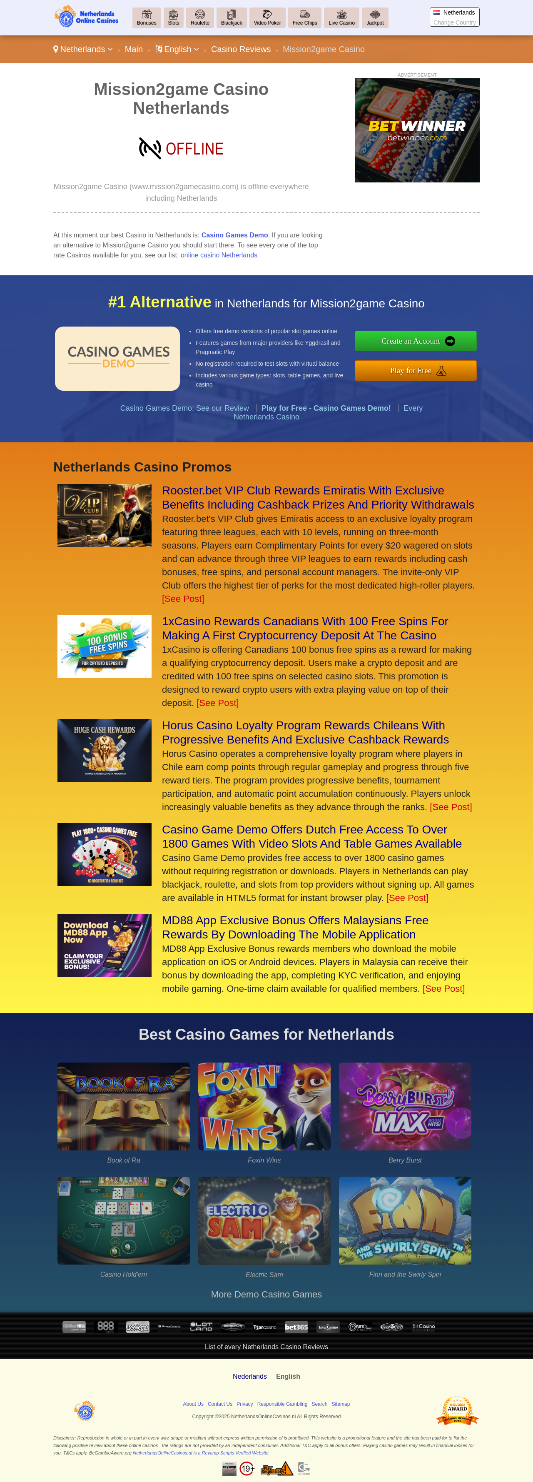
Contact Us (220, 1404)
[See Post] (183, 599)
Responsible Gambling (282, 1404)
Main (134, 49)
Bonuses (147, 23)
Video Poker (267, 23)
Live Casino (342, 23)
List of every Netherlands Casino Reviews (266, 1346)
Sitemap (340, 1404)
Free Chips (305, 23)
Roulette (200, 23)
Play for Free (441, 366)
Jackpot (375, 23)
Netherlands (83, 49)
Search (319, 1404)
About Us (193, 1404)
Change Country (454, 22)
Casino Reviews (241, 49)
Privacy (245, 1404)
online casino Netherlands (219, 255)
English (177, 49)
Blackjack (231, 23)
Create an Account (440, 345)
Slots (173, 23)
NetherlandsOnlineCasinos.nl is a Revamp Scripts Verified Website (201, 1452)
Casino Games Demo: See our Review (184, 436)
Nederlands (250, 1376)
